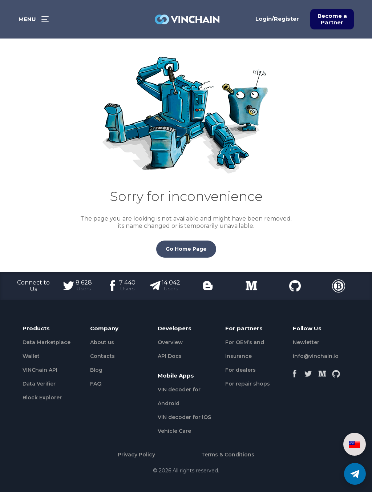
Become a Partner (332, 19)
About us (102, 342)
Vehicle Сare (174, 431)
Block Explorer (42, 397)
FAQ (95, 383)
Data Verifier (39, 383)
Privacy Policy (136, 454)
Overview (170, 342)
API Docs (170, 356)
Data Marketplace (46, 342)
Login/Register (277, 18)
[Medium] (322, 371)
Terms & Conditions (227, 454)
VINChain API (40, 370)
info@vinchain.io (316, 356)
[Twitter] (308, 371)
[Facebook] (294, 371)
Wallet (31, 356)
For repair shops (247, 383)
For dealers (240, 370)
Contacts (102, 356)
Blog (96, 370)
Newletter (306, 342)
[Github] (336, 371)
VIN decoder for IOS (184, 417)
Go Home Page (186, 249)
